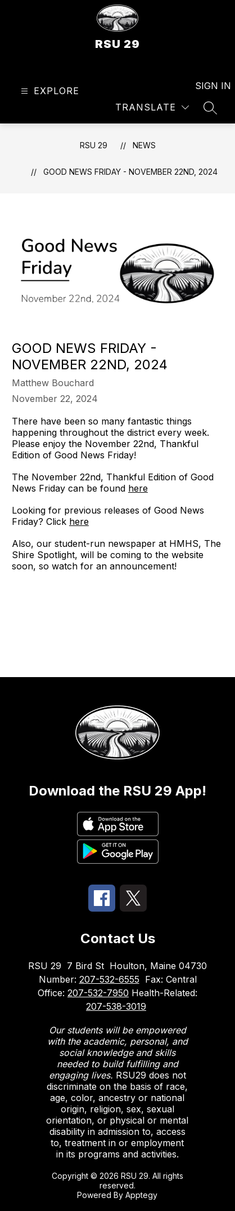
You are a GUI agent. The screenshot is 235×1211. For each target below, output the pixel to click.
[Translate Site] (152, 107)
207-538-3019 (116, 1006)
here (138, 488)
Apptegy (141, 1195)
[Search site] (210, 107)
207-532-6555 (109, 979)
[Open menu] (48, 91)
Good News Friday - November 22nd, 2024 (130, 171)
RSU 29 (93, 145)
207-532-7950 (98, 992)
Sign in (206, 85)
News (144, 145)
